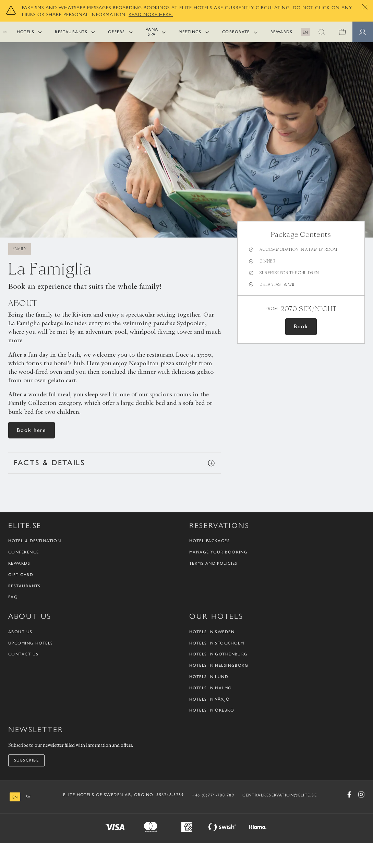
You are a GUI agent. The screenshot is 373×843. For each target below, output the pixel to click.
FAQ (13, 597)
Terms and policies (213, 563)
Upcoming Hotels (30, 643)
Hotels (26, 31)
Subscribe (26, 760)
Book (301, 326)
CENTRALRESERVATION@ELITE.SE (279, 795)
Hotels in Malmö (210, 688)
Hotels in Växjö (209, 699)
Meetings (190, 31)
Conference (23, 552)
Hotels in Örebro (211, 710)
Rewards (281, 31)
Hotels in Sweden (211, 631)
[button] (321, 32)
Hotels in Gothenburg (218, 654)
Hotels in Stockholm (216, 643)
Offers (116, 31)
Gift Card (20, 574)
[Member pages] (362, 32)
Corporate (236, 31)
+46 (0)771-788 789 (213, 795)
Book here (31, 430)
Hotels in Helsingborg (218, 665)
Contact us (23, 654)
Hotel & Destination (34, 541)
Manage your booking (218, 552)
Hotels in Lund (208, 676)
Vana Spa (152, 32)
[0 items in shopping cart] (342, 32)
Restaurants (71, 31)
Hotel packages (209, 541)
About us (20, 631)
